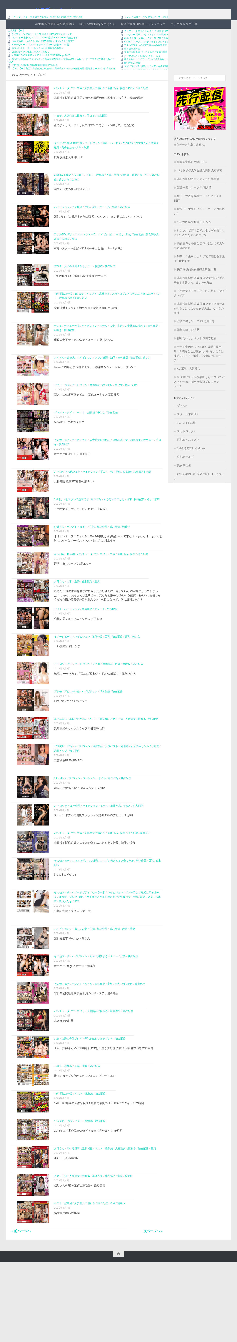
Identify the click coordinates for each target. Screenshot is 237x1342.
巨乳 (87, 226)
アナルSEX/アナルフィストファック (75, 256)
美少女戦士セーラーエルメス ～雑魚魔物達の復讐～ (37, 63)
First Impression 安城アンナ (70, 747)
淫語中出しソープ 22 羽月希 (194, 202)
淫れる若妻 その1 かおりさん (72, 996)
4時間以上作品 (62, 194)
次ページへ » (153, 1311)
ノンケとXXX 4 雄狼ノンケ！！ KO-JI (142, 70)
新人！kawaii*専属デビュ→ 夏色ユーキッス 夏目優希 (86, 419)
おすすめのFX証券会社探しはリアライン (199, 491)
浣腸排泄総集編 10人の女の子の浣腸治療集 (145, 67)
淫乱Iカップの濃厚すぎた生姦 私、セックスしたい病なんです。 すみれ (98, 236)
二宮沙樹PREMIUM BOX (68, 811)
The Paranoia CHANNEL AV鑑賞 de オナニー (80, 297)
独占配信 (142, 103)
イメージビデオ (63, 678)
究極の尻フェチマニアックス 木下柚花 (78, 658)
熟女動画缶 (184, 480)
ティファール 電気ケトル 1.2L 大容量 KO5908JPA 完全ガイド (42, 49)
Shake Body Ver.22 (65, 932)
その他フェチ (62, 468)
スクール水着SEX (187, 429)
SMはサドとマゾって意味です (92, 317)
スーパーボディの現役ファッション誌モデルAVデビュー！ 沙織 (93, 868)
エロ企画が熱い (78, 767)
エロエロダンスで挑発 (85, 918)
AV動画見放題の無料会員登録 (54, 24)
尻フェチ (99, 649)
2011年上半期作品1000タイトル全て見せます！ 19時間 (88, 1203)
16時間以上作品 (63, 317)
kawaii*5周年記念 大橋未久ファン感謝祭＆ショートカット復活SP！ (95, 391)
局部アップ (60, 801)
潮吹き (58, 354)
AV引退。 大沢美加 (188, 383)
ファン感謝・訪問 (105, 381)
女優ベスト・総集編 (116, 797)
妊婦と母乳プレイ (71, 1105)
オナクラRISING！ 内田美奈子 (72, 482)
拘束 (129, 530)
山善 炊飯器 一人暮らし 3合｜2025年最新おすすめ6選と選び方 (43, 56)
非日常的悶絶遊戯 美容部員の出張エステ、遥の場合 (86, 1055)
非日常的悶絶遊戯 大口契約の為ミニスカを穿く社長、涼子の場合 (94, 898)
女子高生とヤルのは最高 (145, 797)
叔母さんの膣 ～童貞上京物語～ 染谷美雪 (79, 1261)
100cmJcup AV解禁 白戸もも (194, 236)
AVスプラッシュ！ (54, 9)
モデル (103, 349)
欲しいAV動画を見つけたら (97, 24)
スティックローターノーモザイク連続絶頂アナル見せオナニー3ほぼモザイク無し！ (166, 42)
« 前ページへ (21, 1311)
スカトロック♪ (186, 446)
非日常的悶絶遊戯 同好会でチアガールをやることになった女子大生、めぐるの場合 (199, 323)
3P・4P (58, 500)
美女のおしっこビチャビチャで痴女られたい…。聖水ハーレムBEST (157, 74)
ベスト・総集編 (95, 194)
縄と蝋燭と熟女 (132, 63)
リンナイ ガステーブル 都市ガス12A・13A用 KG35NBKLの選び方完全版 (47, 32)
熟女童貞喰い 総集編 (67, 1291)
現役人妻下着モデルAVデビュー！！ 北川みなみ (84, 363)
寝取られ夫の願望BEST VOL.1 (72, 208)
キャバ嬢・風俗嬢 (64, 589)
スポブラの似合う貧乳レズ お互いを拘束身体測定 (149, 81)
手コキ (91, 132)
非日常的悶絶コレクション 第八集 (198, 193)
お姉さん (59, 560)
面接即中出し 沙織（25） (192, 176)
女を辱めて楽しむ (114, 530)
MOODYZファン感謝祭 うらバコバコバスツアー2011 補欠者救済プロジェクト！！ (199, 396)
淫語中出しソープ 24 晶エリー (72, 599)
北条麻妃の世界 (64, 1085)
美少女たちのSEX (71, 167)
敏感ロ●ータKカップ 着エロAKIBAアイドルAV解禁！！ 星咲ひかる (95, 718)
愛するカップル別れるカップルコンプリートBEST (85, 1144)
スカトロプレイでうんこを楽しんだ (132, 317)
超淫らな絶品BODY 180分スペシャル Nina (79, 839)
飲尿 (86, 167)
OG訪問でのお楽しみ (134, 39)
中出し (120, 256)
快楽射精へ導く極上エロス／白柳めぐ (30, 66)
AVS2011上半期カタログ (69, 448)
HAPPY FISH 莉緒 (132, 77)
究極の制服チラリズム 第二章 (72, 968)
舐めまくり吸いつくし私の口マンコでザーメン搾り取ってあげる (94, 142)
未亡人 (131, 103)
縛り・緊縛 (153, 530)
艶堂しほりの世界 (188, 344)
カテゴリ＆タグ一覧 (184, 24)
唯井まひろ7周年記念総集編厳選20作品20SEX (34, 80)
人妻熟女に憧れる (94, 103)
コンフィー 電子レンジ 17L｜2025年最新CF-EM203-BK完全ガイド (45, 52)
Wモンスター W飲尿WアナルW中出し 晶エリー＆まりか (88, 270)
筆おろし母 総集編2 (66, 1231)
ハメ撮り (78, 194)
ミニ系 (96, 708)
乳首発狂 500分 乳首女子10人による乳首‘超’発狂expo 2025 (41, 70)
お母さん (59, 619)
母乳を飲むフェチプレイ (98, 1105)
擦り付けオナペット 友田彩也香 (196, 353)
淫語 (114, 226)
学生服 (121, 954)
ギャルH (182, 420)
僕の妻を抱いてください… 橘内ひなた (30, 39)
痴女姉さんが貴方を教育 (137, 500)
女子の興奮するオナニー (78, 288)
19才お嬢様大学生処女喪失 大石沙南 (199, 185)
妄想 (122, 103)
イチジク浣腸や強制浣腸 (68, 162)
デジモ (58, 288)
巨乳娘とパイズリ (188, 454)
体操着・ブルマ (68, 954)
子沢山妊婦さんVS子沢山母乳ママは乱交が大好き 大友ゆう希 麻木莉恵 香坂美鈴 (103, 1115)
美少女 (147, 381)
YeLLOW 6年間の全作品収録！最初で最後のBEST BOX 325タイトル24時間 (99, 1174)
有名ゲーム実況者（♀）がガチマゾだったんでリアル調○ (40, 35)
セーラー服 (98, 950)
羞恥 (84, 322)
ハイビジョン (92, 162)
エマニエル (60, 767)
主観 (79, 103)
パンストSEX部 (186, 437)
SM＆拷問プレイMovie (191, 463)
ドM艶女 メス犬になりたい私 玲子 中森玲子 (81, 540)
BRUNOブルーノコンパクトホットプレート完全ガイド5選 (40, 59)
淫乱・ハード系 (112, 162)
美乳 (127, 678)
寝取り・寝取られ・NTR (135, 194)
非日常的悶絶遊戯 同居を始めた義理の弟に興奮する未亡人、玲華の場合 (98, 112)
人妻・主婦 (112, 194)
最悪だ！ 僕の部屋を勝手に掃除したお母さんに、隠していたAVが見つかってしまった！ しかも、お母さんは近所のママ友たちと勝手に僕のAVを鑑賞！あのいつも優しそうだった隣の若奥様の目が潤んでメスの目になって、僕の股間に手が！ (107, 633)
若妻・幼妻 (128, 986)
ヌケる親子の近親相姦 (80, 1222)
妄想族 (99, 288)
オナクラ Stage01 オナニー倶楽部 (75, 1025)
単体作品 (112, 103)
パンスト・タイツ (64, 103)
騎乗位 (126, 560)
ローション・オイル (94, 829)
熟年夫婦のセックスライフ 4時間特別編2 (79, 777)
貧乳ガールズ (185, 471)
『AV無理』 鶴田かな (67, 688)
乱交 (128, 256)
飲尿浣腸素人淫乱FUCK (68, 176)
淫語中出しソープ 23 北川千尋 (195, 336)
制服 (81, 954)
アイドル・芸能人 (64, 381)
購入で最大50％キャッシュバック (143, 24)
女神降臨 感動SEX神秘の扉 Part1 (74, 510)
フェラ (58, 132)
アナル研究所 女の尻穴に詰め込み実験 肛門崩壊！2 (150, 60)
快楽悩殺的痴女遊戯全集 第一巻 (196, 284)
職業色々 (145, 888)
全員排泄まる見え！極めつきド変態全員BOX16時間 (86, 331)
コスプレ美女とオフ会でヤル (117, 918)
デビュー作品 (72, 349)
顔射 (134, 409)
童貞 (97, 619)
